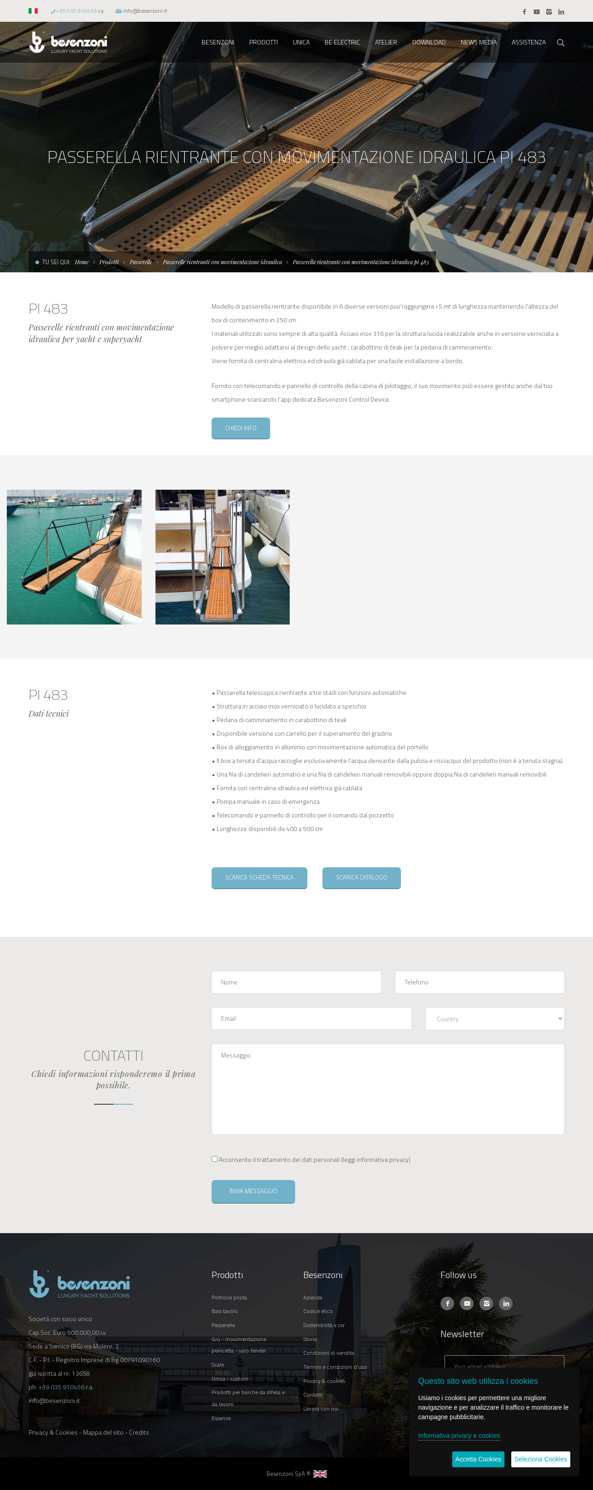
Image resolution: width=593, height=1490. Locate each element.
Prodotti (109, 262)
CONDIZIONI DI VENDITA (328, 1352)
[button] (34, 10)
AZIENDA (312, 1297)
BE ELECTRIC (342, 42)
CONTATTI (312, 1394)
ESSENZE (221, 1418)
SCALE (218, 1364)
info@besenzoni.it (145, 10)
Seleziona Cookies (540, 1459)
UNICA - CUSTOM (230, 1378)
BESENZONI (218, 42)
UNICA (301, 42)
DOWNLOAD (429, 42)
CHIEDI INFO (241, 428)
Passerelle (141, 262)
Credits (139, 1432)
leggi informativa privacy (376, 1159)
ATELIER (386, 42)
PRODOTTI (263, 42)
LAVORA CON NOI (321, 1408)
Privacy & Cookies (53, 1432)
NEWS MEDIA (479, 42)
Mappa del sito (103, 1432)
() (311, 1159)
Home (82, 262)
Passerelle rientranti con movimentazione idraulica (222, 262)
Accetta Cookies (478, 1459)
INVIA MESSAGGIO (253, 1190)
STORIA (310, 1339)
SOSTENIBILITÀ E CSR (324, 1325)
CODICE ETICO (318, 1311)
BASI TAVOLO (225, 1311)
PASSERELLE (223, 1325)
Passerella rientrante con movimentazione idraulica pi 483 (361, 262)
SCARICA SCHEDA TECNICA (259, 877)
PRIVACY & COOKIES (324, 1381)
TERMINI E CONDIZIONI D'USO (335, 1366)
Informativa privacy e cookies (459, 1435)
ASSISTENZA (529, 42)
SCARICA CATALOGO (361, 877)
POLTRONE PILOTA (229, 1297)
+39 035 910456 (76, 10)
